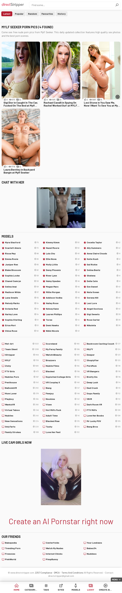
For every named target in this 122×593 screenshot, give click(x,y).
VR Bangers (103, 371)
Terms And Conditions (72, 572)
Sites (61, 589)
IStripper (22, 355)
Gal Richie (103, 265)
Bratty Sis (103, 377)
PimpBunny (52, 559)
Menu (115, 579)
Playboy (22, 399)
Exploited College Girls (62, 377)
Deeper (103, 355)
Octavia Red (22, 309)
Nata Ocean (103, 292)
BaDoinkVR (22, 388)
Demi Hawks (62, 325)
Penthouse (22, 382)
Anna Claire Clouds (103, 253)
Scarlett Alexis (22, 248)
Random (32, 13)
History (62, 13)
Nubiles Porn (22, 377)
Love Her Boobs (103, 416)
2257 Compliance (43, 572)
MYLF (22, 360)
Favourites (47, 13)
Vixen (62, 404)
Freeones (10, 553)
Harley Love (22, 314)
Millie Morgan (62, 292)
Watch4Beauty (62, 355)
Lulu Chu (62, 253)
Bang (62, 388)
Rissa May (22, 253)
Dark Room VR (103, 404)
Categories (31, 589)
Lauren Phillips (62, 314)
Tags (46, 589)
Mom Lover (22, 393)
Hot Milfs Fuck (62, 410)
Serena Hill (103, 298)
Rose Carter (103, 320)
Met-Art (22, 344)
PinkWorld (10, 559)
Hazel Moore (62, 248)
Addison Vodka (62, 298)
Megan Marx (62, 287)
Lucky (90, 589)
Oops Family (103, 393)
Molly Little (62, 265)
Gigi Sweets (103, 314)
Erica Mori (22, 325)
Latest (6, 13)
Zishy (22, 366)
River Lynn (62, 276)
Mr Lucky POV (103, 421)
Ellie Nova (62, 259)
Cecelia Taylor (103, 242)
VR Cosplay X (62, 382)
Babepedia (11, 542)
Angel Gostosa (103, 309)
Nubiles (22, 416)
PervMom (103, 366)
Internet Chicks (54, 553)
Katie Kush (103, 259)
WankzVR (22, 404)
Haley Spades (62, 281)
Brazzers (62, 360)
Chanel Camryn (22, 281)
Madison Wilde (22, 292)
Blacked (62, 371)
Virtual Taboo (22, 410)
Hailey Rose (62, 303)
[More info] (37, 97)
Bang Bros (103, 427)
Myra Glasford (22, 242)
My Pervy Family (62, 349)
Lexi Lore (103, 303)
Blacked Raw (62, 421)
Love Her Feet (62, 432)
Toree (62, 320)
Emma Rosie (22, 259)
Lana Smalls (22, 298)
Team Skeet (22, 349)
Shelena (103, 276)
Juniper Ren (22, 265)
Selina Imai (22, 287)
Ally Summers (103, 248)
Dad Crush (103, 388)
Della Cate (103, 281)
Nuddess (92, 553)
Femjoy (62, 393)
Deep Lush (103, 382)
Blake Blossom (22, 270)
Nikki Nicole (62, 331)
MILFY (103, 349)
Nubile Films (62, 366)
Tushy (62, 427)
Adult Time (62, 416)
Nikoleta (103, 325)
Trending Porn (12, 548)
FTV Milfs (103, 410)
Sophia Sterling (22, 320)
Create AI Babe (105, 589)
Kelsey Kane (62, 309)
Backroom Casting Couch (103, 344)
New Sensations (22, 421)
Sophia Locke (22, 276)
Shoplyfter (103, 360)
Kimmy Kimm (62, 242)
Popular (19, 13)
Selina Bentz (103, 270)
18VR (103, 399)
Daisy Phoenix (62, 270)
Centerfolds (52, 542)
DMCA (57, 572)
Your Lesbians (94, 542)
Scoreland (62, 344)
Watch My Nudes (54, 548)
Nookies (62, 399)
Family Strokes (22, 432)
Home (16, 589)
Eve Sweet (103, 287)
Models (76, 589)
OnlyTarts (22, 427)
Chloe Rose (22, 331)
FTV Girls (22, 371)
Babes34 (91, 548)
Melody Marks (22, 303)
